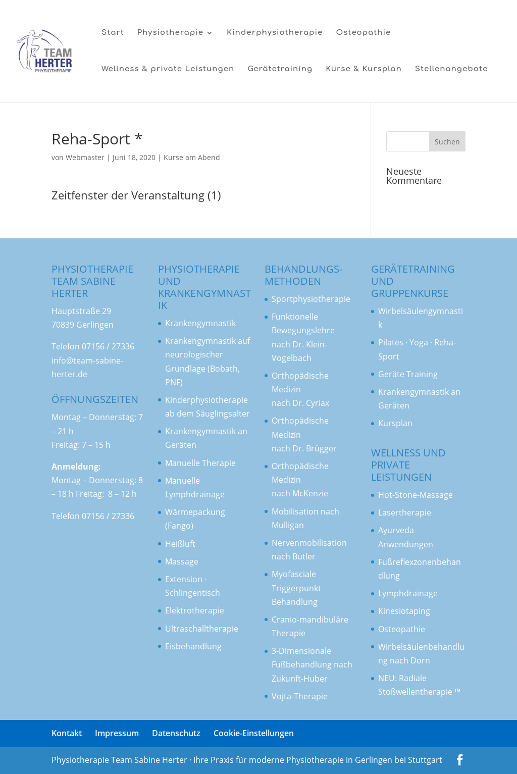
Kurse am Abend (192, 157)
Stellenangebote (451, 69)
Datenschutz (176, 733)
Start (112, 33)
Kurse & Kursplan (363, 69)
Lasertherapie (404, 512)
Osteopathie (363, 33)
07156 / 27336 (108, 346)
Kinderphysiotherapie (275, 33)
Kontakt (66, 733)
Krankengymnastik (200, 340)
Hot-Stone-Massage (415, 494)
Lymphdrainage (408, 593)
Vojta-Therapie (300, 696)
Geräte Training (408, 374)
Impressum (117, 733)
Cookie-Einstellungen (254, 733)
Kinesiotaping (404, 610)
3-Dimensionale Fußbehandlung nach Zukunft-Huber (312, 664)
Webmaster (85, 157)
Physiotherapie (170, 33)
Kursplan (395, 423)
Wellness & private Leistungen (167, 69)
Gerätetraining (280, 69)
